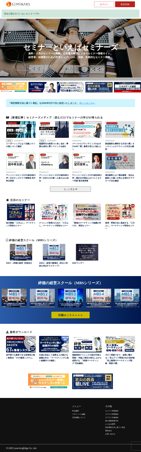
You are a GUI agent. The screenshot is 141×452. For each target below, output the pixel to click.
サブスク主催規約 (111, 417)
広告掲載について (78, 417)
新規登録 (125, 4)
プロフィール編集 (78, 414)
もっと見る (70, 189)
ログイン (104, 4)
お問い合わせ (110, 434)
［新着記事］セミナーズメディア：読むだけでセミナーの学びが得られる (54, 117)
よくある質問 (110, 424)
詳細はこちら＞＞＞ (70, 315)
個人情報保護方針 (111, 421)
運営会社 (108, 430)
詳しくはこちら (87, 103)
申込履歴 (75, 411)
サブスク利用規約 (111, 414)
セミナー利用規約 (111, 411)
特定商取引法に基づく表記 (115, 427)
